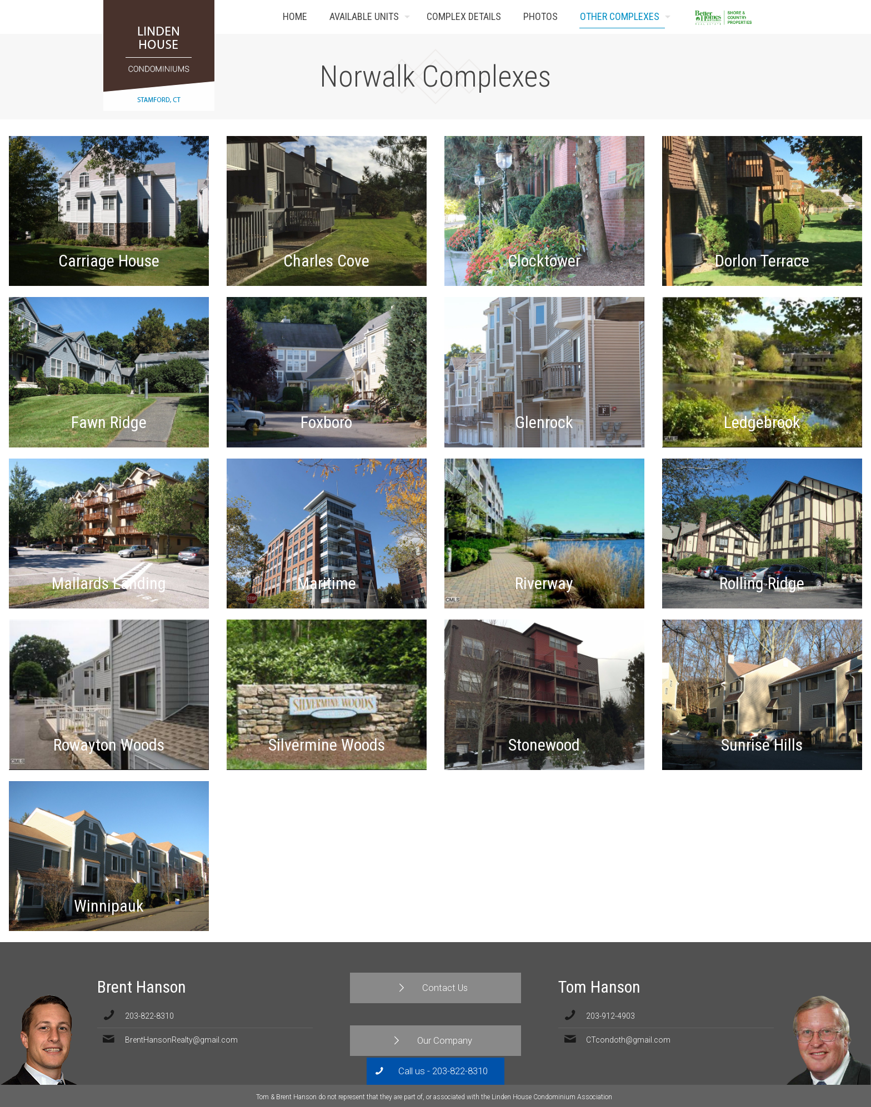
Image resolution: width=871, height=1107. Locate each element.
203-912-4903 (610, 1016)
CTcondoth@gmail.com (628, 1039)
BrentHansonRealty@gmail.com (181, 1039)
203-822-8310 (149, 1016)
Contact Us (751, 17)
